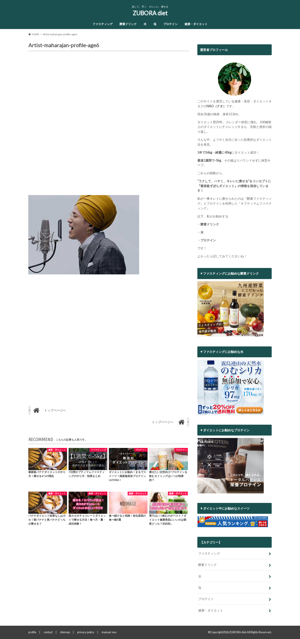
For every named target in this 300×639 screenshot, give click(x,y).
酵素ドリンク (128, 24)
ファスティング (102, 24)
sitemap (65, 632)
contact (48, 632)
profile (32, 632)
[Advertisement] (109, 125)
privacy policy (85, 632)
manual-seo (109, 632)
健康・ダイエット (196, 24)
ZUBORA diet (150, 13)
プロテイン (170, 24)
